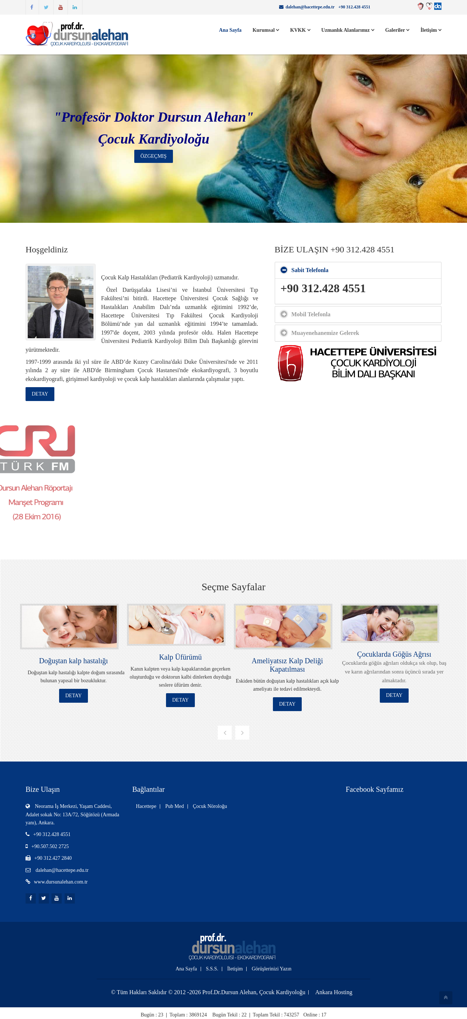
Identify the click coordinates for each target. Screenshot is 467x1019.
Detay (40, 394)
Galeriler (397, 30)
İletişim (430, 30)
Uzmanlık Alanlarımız (347, 30)
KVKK (300, 30)
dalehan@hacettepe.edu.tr (310, 6)
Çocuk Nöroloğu (210, 806)
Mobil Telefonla (311, 314)
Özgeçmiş (153, 156)
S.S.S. (212, 969)
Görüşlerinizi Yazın (272, 969)
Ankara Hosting (333, 992)
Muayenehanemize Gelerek (325, 333)
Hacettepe (146, 806)
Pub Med (174, 806)
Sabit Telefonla (310, 270)
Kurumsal (265, 30)
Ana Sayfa (230, 30)
